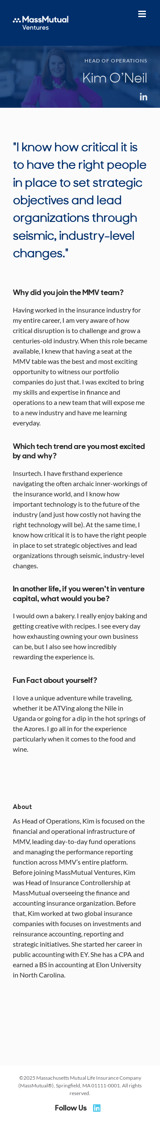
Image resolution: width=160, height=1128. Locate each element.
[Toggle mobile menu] (142, 13)
